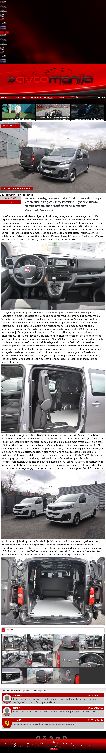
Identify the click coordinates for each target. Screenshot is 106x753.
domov (5, 125)
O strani (59, 97)
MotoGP (36, 97)
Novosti (15, 125)
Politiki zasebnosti (87, 746)
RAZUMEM (54, 748)
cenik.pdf (10, 629)
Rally (48, 97)
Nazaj (101, 97)
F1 (25, 97)
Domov (5, 97)
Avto (16, 97)
